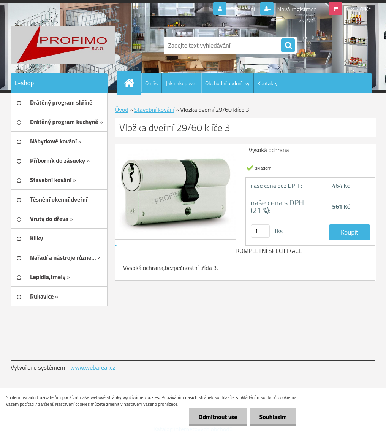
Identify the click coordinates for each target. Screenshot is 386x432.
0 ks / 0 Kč (357, 9)
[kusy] (260, 231)
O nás (151, 83)
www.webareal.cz (92, 367)
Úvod (121, 109)
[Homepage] (132, 82)
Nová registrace (296, 9)
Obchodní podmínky (227, 83)
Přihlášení (242, 9)
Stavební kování (154, 109)
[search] (288, 45)
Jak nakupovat (181, 83)
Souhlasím (273, 416)
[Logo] (63, 45)
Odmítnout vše (218, 416)
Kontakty (268, 83)
